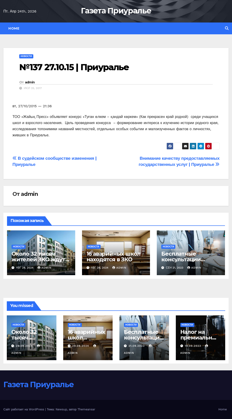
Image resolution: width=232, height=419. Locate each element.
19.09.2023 (193, 345)
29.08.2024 (25, 345)
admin (30, 82)
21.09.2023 (137, 345)
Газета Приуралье (116, 10)
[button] (227, 28)
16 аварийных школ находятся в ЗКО (114, 256)
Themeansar (86, 409)
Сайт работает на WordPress (24, 409)
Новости (26, 56)
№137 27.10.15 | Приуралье (74, 67)
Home (13, 28)
